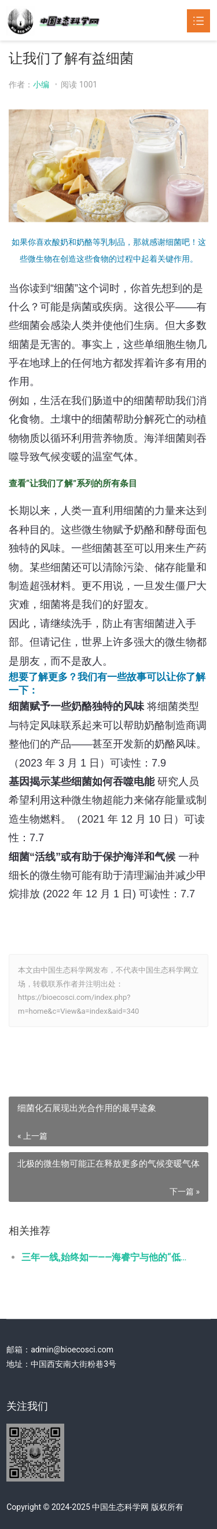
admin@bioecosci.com (72, 1349)
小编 (41, 84)
